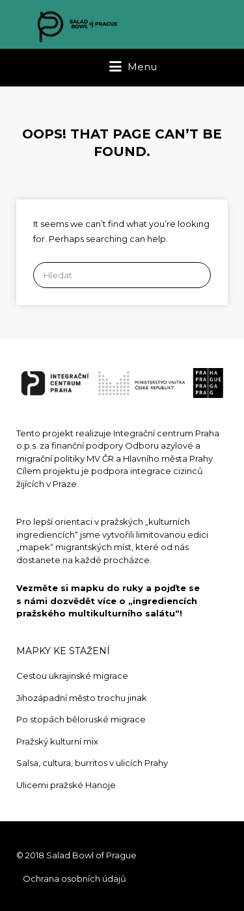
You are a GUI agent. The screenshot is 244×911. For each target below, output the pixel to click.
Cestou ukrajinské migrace (72, 675)
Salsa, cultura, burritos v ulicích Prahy (92, 763)
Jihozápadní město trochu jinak (81, 698)
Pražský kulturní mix (57, 741)
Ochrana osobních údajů (74, 878)
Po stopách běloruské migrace (81, 719)
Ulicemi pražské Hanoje (66, 785)
